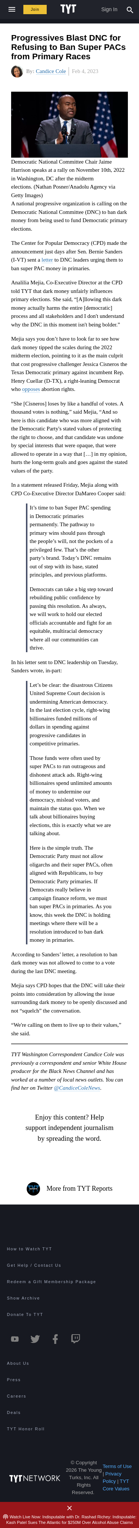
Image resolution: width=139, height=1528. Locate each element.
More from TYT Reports (70, 1189)
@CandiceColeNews (77, 1088)
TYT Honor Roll (26, 1429)
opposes (31, 389)
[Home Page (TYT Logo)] (69, 9)
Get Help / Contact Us (34, 1265)
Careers (16, 1396)
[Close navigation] (11, 9)
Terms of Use (117, 1466)
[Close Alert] (69, 1508)
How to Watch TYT (29, 1249)
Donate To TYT (25, 1314)
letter (47, 260)
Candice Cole (51, 71)
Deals (14, 1412)
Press (14, 1379)
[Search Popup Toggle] (130, 9)
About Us (18, 1363)
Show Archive (23, 1298)
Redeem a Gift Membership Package (51, 1281)
